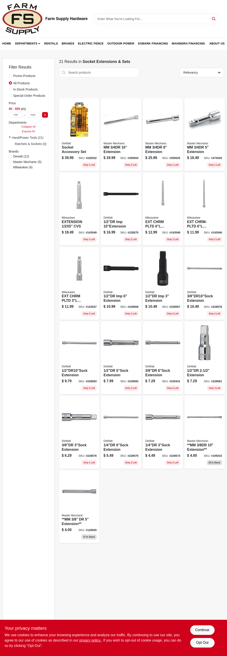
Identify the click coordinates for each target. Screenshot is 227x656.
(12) (21, 156)
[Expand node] (10, 138)
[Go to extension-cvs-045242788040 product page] (79, 209)
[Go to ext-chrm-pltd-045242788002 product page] (204, 209)
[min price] (16, 115)
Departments (26, 43)
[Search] (214, 18)
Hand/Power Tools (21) (27, 137)
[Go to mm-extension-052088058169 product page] (204, 134)
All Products (21, 83)
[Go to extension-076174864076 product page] (121, 357)
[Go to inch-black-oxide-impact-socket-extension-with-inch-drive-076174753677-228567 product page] (163, 283)
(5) (27, 162)
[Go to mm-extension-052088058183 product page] (121, 134)
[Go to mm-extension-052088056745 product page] (204, 432)
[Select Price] (45, 115)
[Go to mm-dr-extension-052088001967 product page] (79, 506)
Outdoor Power (120, 43)
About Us (217, 43)
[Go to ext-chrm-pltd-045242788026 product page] (163, 209)
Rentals (51, 43)
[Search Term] (156, 18)
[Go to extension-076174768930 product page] (204, 283)
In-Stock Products (25, 89)
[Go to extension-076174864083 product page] (79, 357)
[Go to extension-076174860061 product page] (163, 432)
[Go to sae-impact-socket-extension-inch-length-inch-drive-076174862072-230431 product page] (163, 357)
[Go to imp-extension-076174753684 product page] (121, 283)
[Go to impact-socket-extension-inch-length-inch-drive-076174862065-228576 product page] (79, 432)
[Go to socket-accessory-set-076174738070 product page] (79, 134)
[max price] (33, 115)
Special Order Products (29, 96)
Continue (202, 630)
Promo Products (24, 76)
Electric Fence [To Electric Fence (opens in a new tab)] (91, 43)
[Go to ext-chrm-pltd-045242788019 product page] (79, 283)
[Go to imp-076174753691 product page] (121, 209)
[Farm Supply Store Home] (22, 18)
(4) (23, 167)
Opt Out (202, 642)
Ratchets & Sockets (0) (31, 144)
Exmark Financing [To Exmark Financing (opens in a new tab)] (153, 43)
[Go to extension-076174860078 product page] (121, 432)
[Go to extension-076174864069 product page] (204, 357)
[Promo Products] (10, 75)
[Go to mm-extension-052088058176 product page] (163, 134)
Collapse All (28, 126)
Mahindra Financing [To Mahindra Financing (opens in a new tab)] (188, 43)
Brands (68, 43)
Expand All (28, 131)
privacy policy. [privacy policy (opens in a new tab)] (90, 640)
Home (6, 43)
